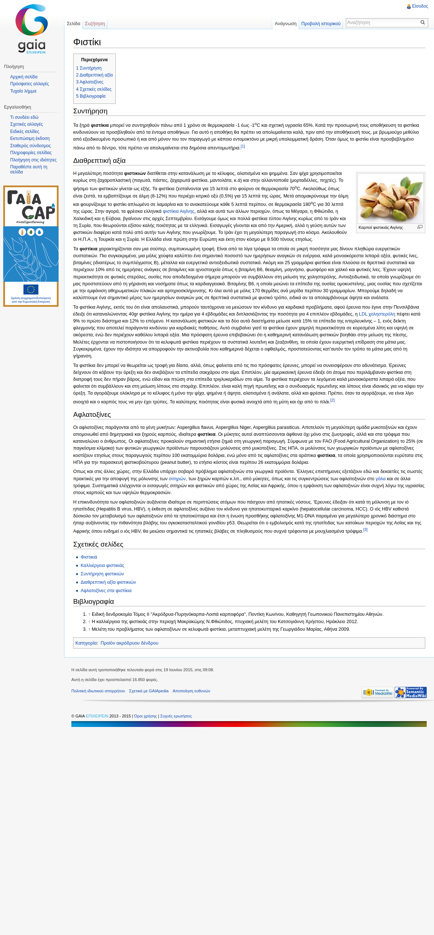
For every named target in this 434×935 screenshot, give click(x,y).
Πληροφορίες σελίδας (31, 152)
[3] (365, 529)
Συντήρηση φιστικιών (102, 573)
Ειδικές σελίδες (24, 131)
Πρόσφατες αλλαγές (29, 83)
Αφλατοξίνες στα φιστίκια (105, 590)
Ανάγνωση (286, 23)
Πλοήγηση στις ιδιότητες (33, 160)
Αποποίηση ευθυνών (191, 691)
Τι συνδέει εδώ (24, 117)
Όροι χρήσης (146, 716)
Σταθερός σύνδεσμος (30, 145)
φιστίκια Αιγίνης (178, 211)
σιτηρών (177, 478)
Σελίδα (73, 23)
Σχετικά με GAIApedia (149, 691)
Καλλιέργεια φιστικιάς (102, 565)
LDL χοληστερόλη (377, 314)
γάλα (381, 478)
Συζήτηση (95, 23)
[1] (243, 146)
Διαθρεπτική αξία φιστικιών (108, 582)
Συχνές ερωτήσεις (176, 716)
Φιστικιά (88, 557)
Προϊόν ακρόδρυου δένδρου (129, 643)
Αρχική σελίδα (24, 76)
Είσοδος (420, 6)
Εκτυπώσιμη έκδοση (30, 138)
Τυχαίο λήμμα (23, 91)
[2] (332, 400)
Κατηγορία (86, 643)
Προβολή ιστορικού (320, 23)
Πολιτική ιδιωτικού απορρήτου (98, 691)
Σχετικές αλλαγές (26, 124)
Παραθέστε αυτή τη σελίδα (28, 169)
